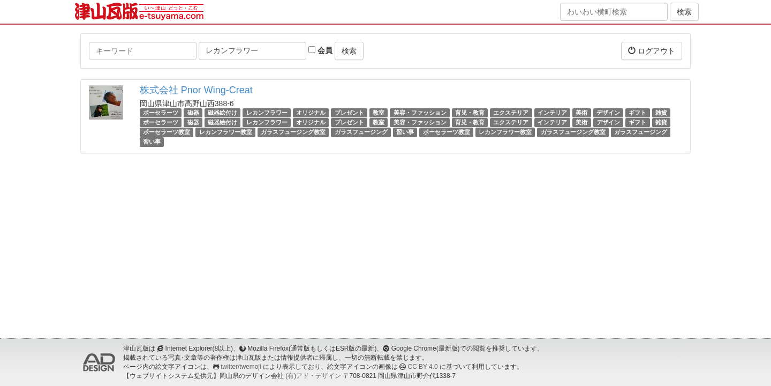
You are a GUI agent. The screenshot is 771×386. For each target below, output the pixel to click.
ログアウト (651, 50)
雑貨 (661, 112)
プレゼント (349, 112)
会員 (320, 50)
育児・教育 (470, 112)
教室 (378, 112)
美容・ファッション (420, 112)
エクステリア (510, 112)
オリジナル (311, 112)
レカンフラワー (267, 112)
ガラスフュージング (361, 132)
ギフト (637, 112)
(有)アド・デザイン (313, 376)
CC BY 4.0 (423, 366)
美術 (581, 112)
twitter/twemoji (241, 366)
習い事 (405, 132)
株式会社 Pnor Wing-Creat (196, 90)
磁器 (193, 112)
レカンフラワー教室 (225, 132)
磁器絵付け (222, 112)
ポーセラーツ (160, 112)
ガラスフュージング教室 (293, 132)
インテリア (552, 112)
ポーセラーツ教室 (166, 132)
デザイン (608, 112)
